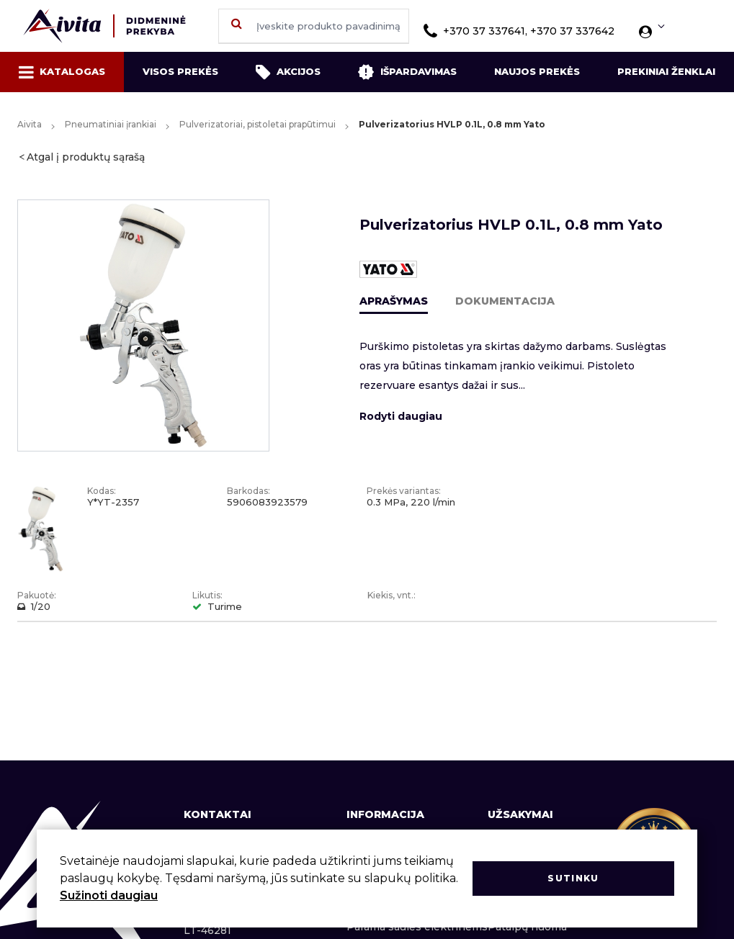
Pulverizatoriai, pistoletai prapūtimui (257, 124)
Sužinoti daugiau (109, 895)
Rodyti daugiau (400, 416)
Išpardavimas (407, 72)
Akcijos (288, 72)
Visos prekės (180, 71)
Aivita (29, 124)
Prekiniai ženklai (666, 71)
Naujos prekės (537, 71)
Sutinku (573, 878)
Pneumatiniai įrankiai (110, 124)
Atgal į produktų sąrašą (86, 156)
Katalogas (62, 72)
